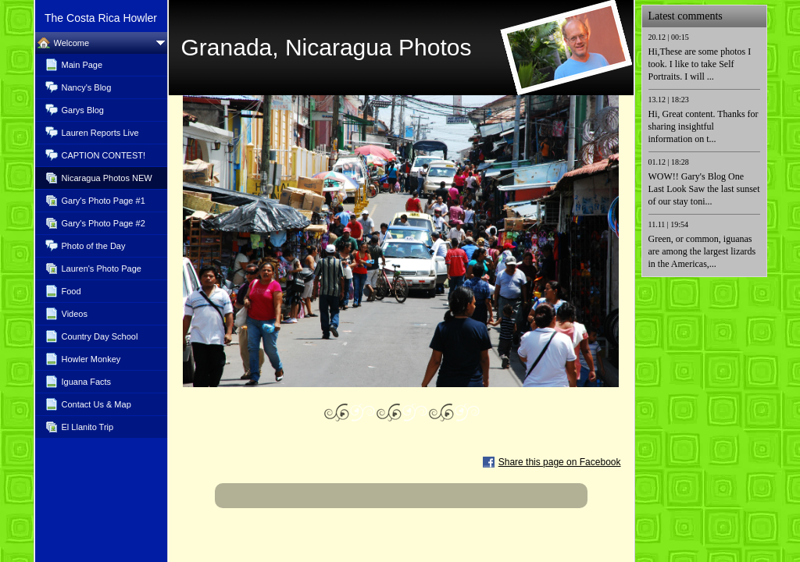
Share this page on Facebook (559, 462)
